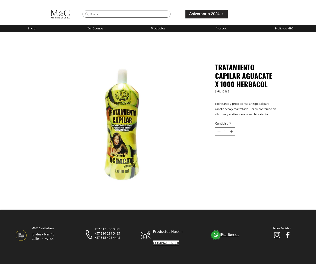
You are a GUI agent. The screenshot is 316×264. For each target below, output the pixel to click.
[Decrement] (218, 131)
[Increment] (232, 131)
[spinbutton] (225, 131)
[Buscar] (125, 14)
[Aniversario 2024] (206, 14)
